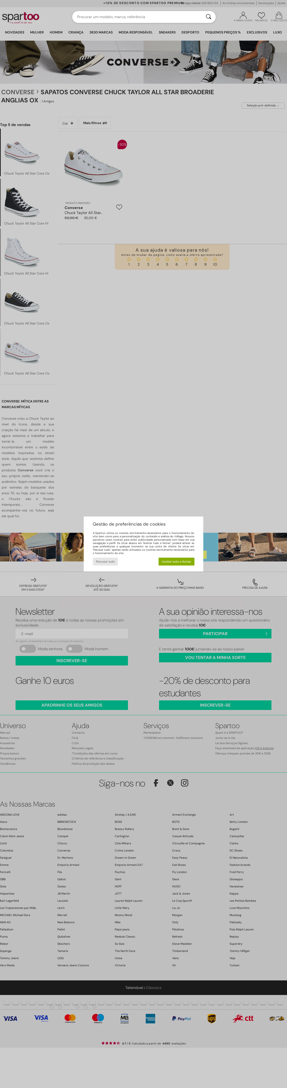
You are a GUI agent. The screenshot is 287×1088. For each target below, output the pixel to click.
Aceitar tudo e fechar (176, 561)
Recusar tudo (105, 561)
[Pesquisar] (208, 17)
